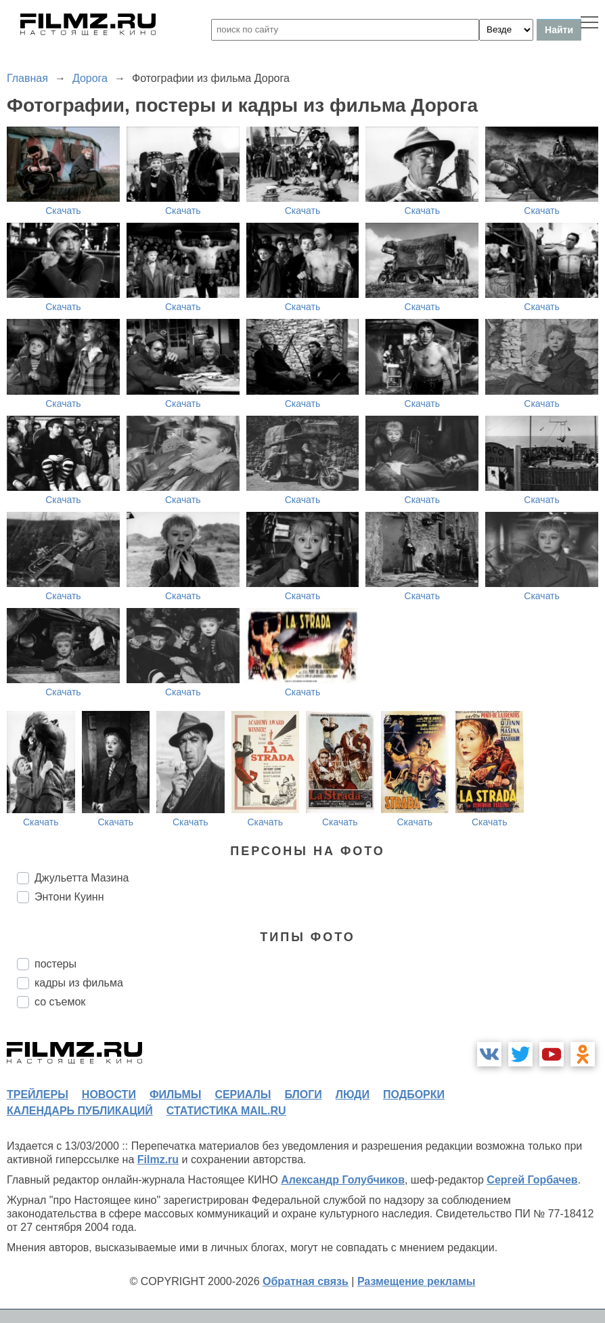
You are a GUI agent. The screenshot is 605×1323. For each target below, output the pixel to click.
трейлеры (37, 1094)
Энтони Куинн (69, 897)
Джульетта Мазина (82, 878)
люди (352, 1094)
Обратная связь (306, 1281)
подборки (414, 1094)
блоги (302, 1094)
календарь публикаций (80, 1110)
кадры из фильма (79, 983)
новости (109, 1094)
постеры (55, 964)
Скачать (63, 210)
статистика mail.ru (226, 1110)
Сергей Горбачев (532, 1180)
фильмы (175, 1094)
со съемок (60, 1001)
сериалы (243, 1094)
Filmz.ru (158, 1159)
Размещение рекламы (416, 1281)
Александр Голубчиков (343, 1180)
